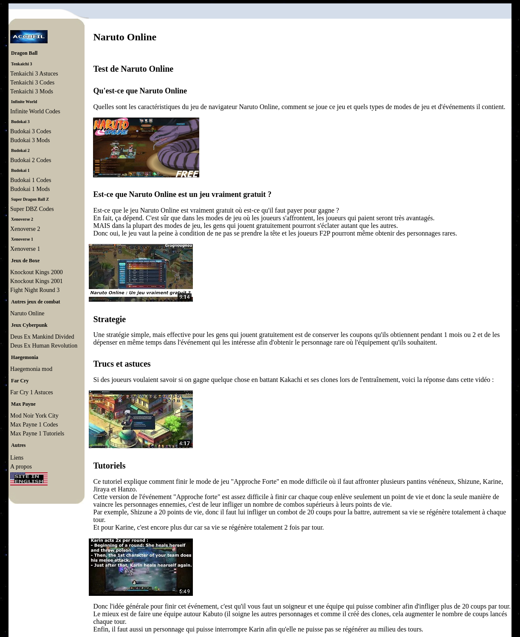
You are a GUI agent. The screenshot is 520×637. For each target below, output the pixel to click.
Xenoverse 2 (25, 229)
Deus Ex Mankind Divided (42, 337)
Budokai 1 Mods (30, 189)
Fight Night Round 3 (34, 290)
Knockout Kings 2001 (36, 281)
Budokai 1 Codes (30, 180)
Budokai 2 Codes (30, 160)
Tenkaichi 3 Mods (31, 91)
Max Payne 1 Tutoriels (37, 433)
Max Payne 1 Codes (34, 424)
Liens (16, 458)
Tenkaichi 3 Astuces (34, 73)
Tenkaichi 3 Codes (32, 82)
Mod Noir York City (34, 416)
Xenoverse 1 (25, 249)
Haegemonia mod (31, 369)
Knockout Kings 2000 (36, 272)
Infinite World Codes (35, 111)
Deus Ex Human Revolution (43, 345)
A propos (21, 466)
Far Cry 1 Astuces (31, 392)
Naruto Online (27, 313)
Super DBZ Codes (32, 209)
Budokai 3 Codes (30, 131)
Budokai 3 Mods (30, 140)
